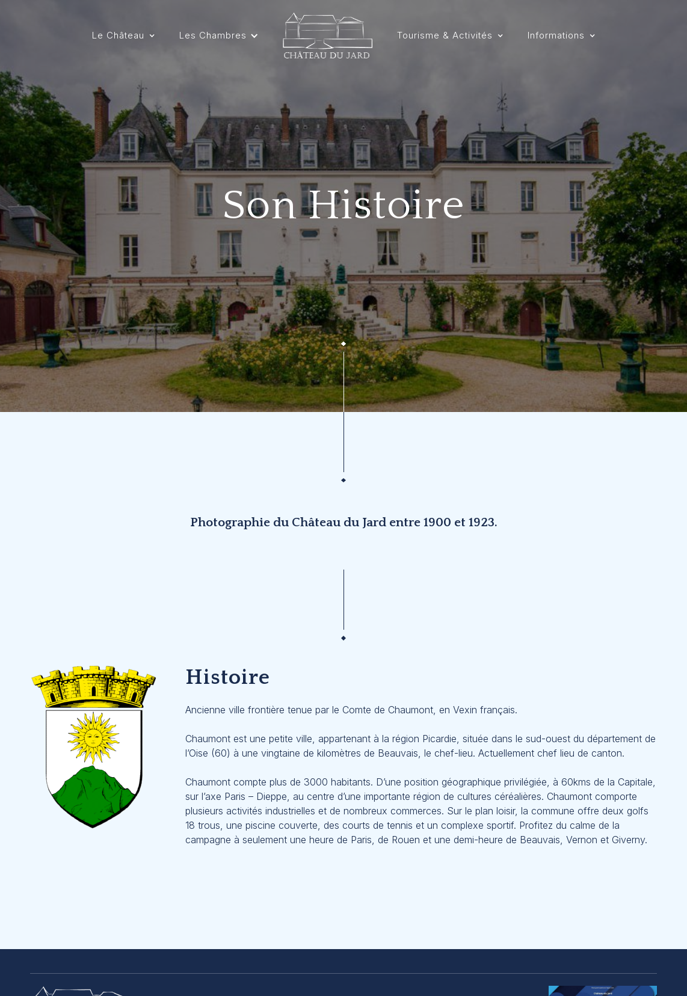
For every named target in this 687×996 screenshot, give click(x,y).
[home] (328, 35)
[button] (123, 35)
